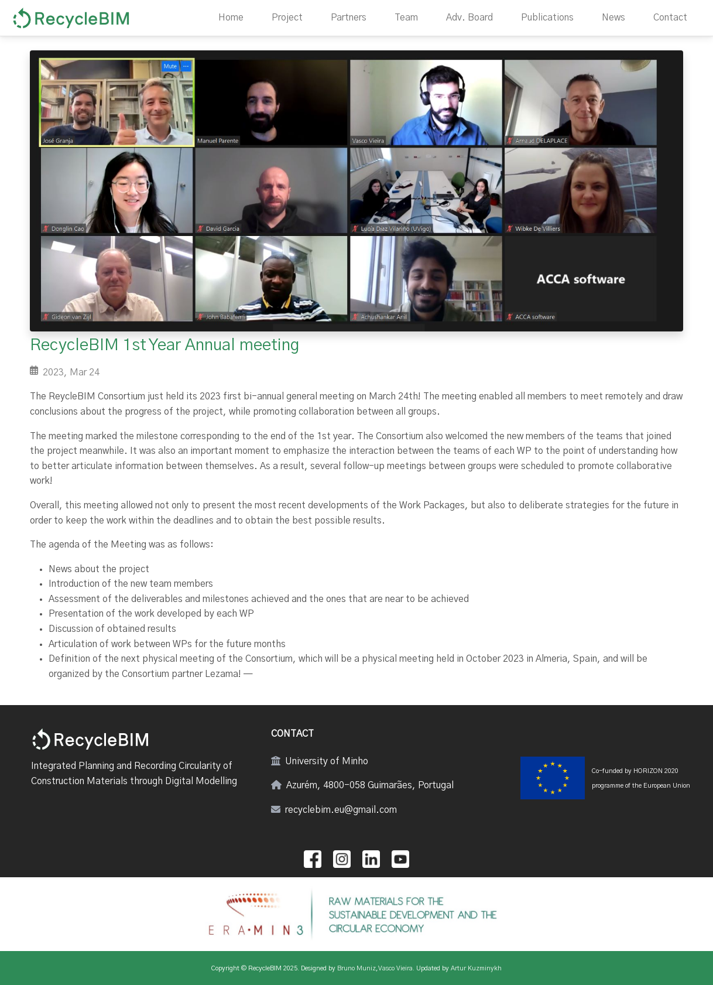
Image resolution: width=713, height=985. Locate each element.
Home (231, 17)
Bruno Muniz (356, 968)
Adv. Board (469, 17)
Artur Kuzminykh (476, 968)
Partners (348, 17)
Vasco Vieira (395, 968)
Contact (670, 17)
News (613, 17)
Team (406, 17)
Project (287, 17)
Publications (547, 17)
